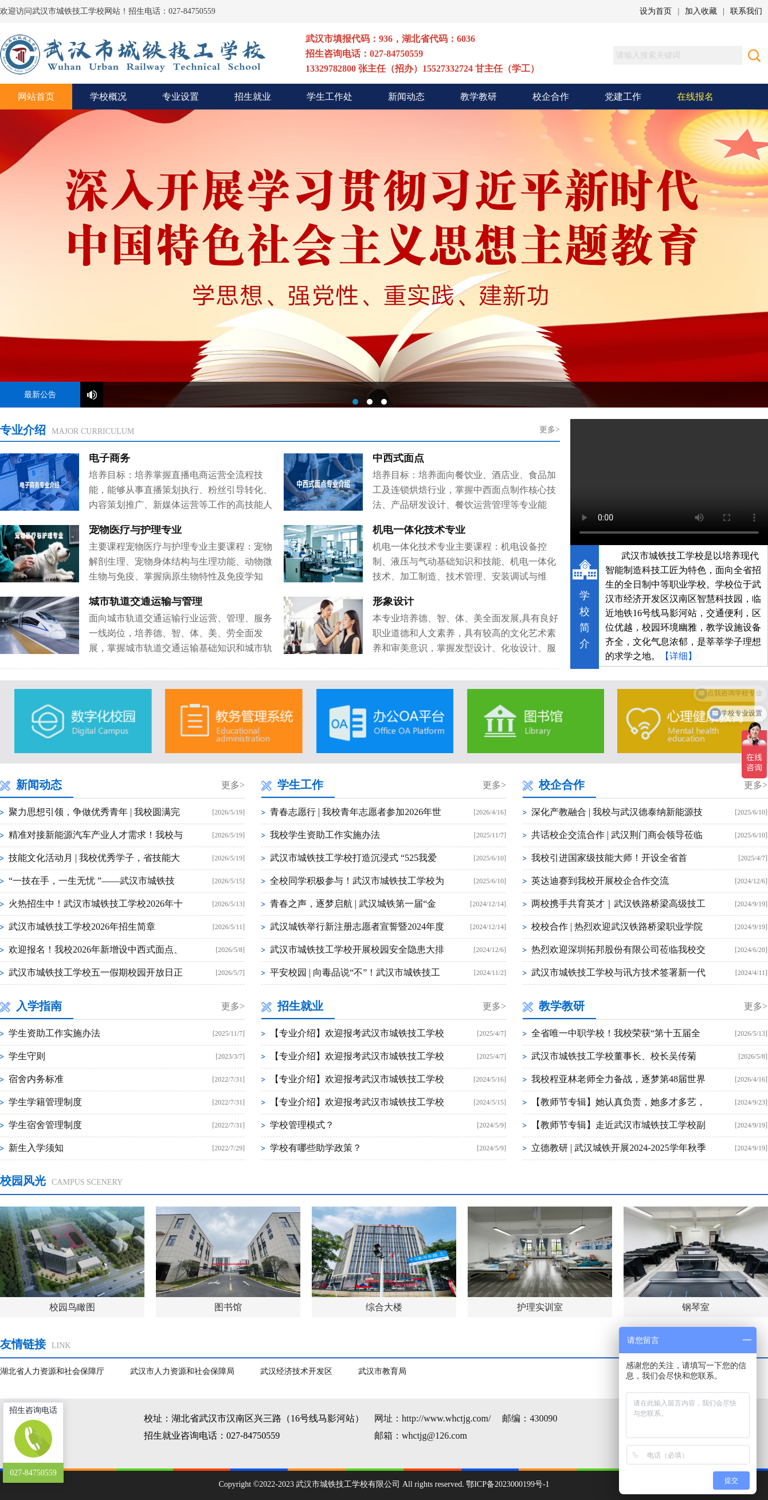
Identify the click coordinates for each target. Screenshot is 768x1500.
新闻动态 (406, 96)
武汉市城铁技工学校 (384, 258)
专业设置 (180, 96)
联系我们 (746, 11)
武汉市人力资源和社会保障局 (182, 1371)
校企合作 (550, 96)
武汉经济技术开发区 (296, 1371)
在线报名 (695, 96)
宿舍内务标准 (36, 1079)
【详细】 (678, 656)
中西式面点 (398, 458)
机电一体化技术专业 (419, 530)
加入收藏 (701, 11)
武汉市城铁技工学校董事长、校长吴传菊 (613, 1056)
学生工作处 (329, 96)
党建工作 (623, 96)
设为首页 (656, 11)
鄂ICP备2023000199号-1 (507, 1484)
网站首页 (36, 96)
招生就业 (252, 96)
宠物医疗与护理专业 (135, 530)
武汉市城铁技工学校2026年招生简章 (82, 926)
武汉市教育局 (382, 1371)
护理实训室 (540, 1307)
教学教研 (478, 96)
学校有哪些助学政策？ (316, 1148)
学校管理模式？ (302, 1125)
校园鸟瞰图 (72, 1307)
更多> (549, 429)
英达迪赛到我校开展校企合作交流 (600, 881)
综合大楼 (384, 1307)
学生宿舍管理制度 (45, 1125)
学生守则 (27, 1056)
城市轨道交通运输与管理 (145, 602)
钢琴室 (696, 1307)
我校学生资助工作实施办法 (325, 835)
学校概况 (108, 96)
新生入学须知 (36, 1148)
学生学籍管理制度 (45, 1102)
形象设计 (393, 602)
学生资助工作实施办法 (54, 1033)
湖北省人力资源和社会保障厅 (52, 1371)
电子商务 (109, 458)
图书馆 (228, 1307)
